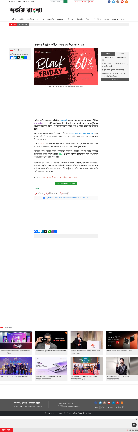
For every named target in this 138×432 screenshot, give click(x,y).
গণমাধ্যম (115, 19)
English (91, 2)
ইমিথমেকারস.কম (88, 413)
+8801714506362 (68, 403)
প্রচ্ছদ (13, 24)
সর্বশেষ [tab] (108, 54)
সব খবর (115, 80)
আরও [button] (123, 19)
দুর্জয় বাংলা (59, 413)
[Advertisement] (94, 10)
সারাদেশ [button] (40, 19)
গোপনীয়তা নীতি (120, 407)
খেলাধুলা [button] (61, 19)
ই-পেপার (84, 2)
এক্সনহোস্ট (64, 193)
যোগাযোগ (110, 407)
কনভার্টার (77, 2)
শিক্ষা (87, 19)
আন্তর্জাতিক (50, 19)
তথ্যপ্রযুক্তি (23, 24)
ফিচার (99, 19)
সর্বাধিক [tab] (122, 54)
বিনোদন (70, 19)
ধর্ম (93, 19)
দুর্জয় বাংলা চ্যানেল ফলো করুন (66, 183)
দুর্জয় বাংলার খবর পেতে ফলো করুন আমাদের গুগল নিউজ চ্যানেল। (68, 197)
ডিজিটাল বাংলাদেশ (52, 193)
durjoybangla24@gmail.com (72, 406)
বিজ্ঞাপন (96, 407)
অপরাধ (106, 19)
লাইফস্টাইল (79, 19)
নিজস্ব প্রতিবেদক (18, 50)
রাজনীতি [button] (30, 19)
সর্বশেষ (14, 19)
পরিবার (103, 407)
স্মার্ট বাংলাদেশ (40, 193)
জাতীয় (21, 19)
